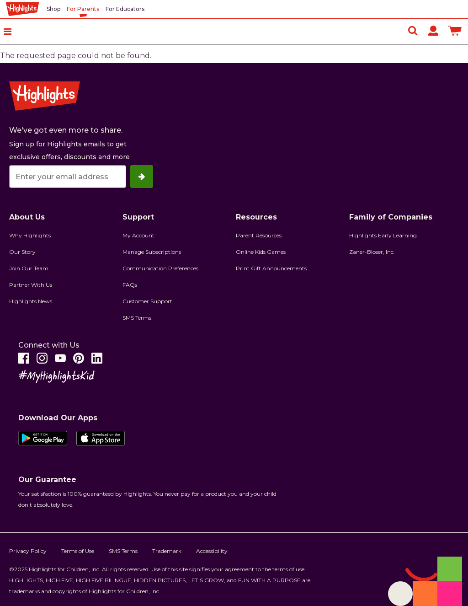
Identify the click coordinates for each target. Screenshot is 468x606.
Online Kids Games (261, 251)
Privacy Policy (28, 550)
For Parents (83, 8)
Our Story (22, 251)
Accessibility (212, 550)
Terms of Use (77, 550)
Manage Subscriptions (151, 251)
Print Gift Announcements (271, 268)
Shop (53, 8)
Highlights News (30, 301)
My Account (138, 235)
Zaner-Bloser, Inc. (372, 251)
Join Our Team (28, 268)
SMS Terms (136, 317)
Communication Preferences (160, 268)
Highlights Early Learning (383, 235)
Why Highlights (30, 235)
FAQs (129, 284)
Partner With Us (30, 284)
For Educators (125, 8)
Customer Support (147, 301)
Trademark (166, 550)
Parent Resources (259, 235)
